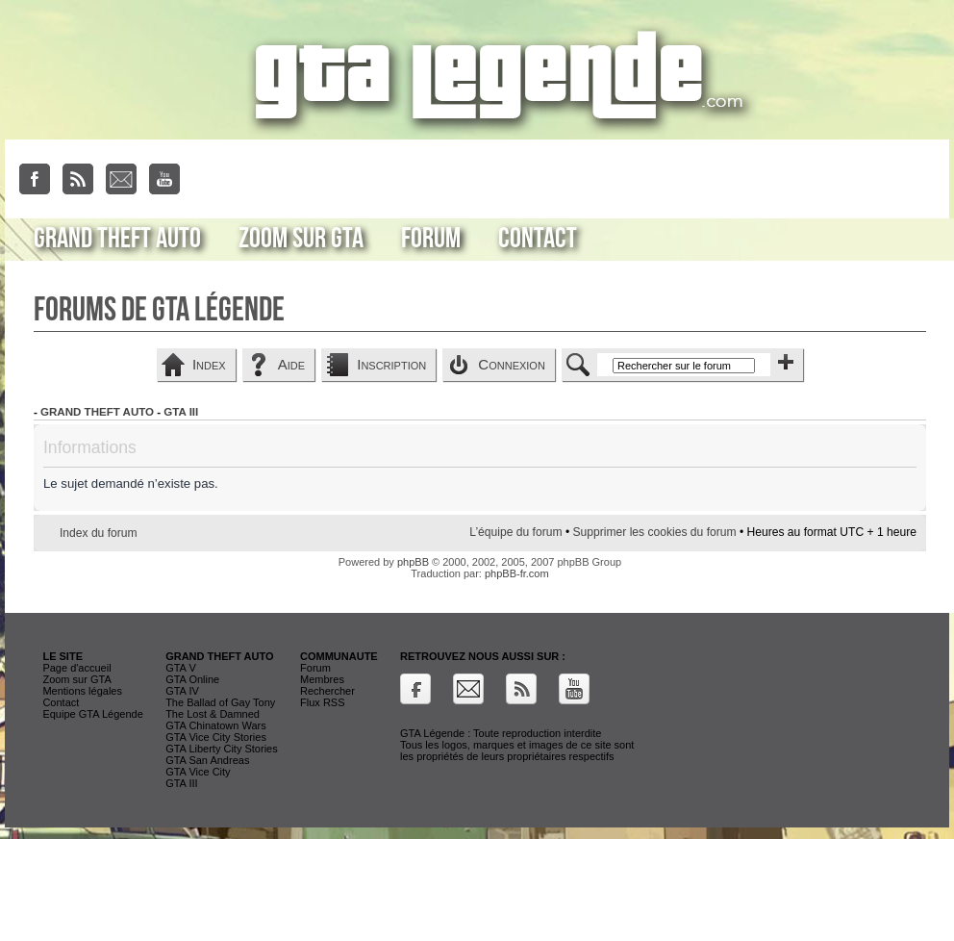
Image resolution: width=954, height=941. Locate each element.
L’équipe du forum (515, 532)
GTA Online (192, 679)
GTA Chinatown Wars (215, 725)
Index (209, 364)
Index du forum (99, 533)
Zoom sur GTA (301, 238)
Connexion (511, 364)
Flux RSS (322, 702)
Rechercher (327, 691)
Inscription (391, 364)
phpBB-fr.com (517, 573)
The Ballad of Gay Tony (220, 702)
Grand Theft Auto (117, 238)
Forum (431, 238)
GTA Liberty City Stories (221, 748)
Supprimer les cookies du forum (654, 532)
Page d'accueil (76, 668)
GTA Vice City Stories (215, 737)
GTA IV (182, 691)
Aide (291, 364)
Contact (537, 238)
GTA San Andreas (207, 760)
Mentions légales (82, 691)
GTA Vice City (197, 771)
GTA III (180, 412)
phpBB (413, 562)
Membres (322, 679)
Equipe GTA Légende (92, 714)
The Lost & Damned (212, 714)
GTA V (180, 668)
